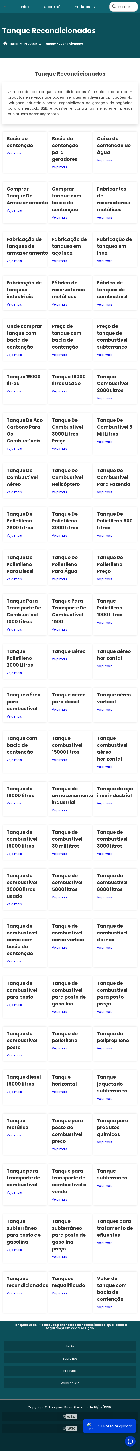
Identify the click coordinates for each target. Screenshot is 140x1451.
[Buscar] (114, 6)
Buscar (124, 6)
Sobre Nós (53, 6)
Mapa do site (70, 1383)
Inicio (70, 1346)
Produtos (85, 6)
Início (26, 6)
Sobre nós (70, 1358)
